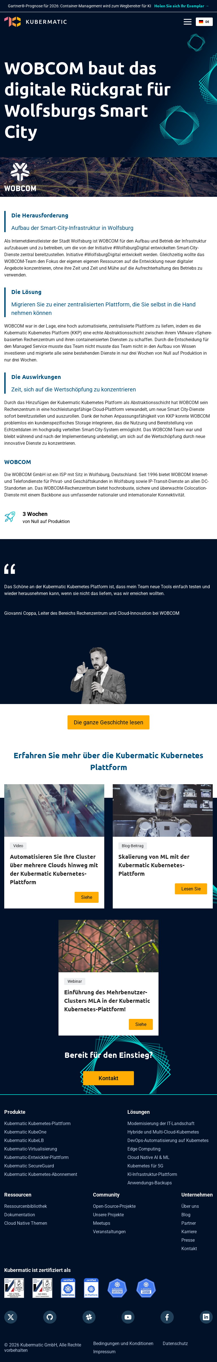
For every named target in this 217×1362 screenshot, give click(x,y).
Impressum (104, 1349)
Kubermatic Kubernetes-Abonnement (40, 1174)
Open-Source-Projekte (114, 1206)
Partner (188, 1223)
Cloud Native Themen (25, 1223)
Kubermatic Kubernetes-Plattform (37, 1123)
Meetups (101, 1223)
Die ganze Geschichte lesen (108, 722)
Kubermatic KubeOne (25, 1132)
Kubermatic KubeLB (24, 1140)
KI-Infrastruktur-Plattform (152, 1174)
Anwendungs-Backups (149, 1183)
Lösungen (138, 1112)
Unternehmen (197, 1195)
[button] (204, 22)
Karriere (189, 1231)
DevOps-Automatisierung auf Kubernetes (168, 1140)
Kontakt (108, 1078)
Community (106, 1195)
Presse (188, 1240)
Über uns (190, 1206)
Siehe (86, 897)
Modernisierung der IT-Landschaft (160, 1123)
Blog (185, 1214)
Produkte (14, 1112)
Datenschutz (175, 1341)
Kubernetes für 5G (145, 1166)
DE (204, 22)
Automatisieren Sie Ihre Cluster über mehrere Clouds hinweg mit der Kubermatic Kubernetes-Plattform (54, 869)
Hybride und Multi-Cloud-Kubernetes (163, 1132)
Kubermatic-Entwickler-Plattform (36, 1157)
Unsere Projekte (108, 1214)
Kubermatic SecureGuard (29, 1166)
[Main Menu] (188, 22)
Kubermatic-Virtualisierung (30, 1149)
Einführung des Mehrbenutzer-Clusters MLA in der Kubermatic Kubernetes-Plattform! (107, 1000)
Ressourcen (17, 1195)
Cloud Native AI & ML (148, 1157)
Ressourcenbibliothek (25, 1206)
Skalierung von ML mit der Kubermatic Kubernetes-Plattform (153, 865)
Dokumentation (19, 1214)
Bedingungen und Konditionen (123, 1341)
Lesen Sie (191, 889)
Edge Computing (143, 1149)
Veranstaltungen (109, 1231)
